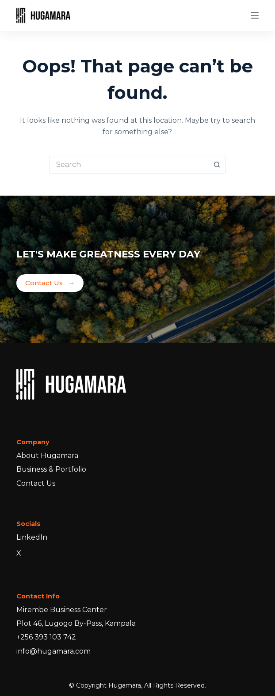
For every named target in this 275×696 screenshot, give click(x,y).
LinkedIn (31, 537)
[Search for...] (128, 165)
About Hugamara (47, 455)
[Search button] (217, 165)
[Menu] (255, 15)
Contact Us (50, 283)
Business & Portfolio (51, 469)
